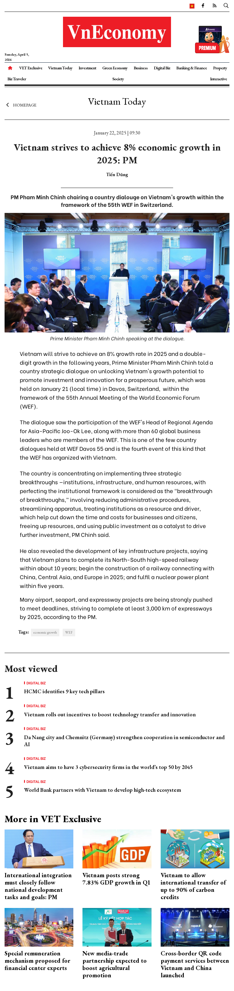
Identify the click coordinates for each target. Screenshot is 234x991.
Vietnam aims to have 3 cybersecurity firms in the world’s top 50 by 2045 (108, 766)
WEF (69, 632)
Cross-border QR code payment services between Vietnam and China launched (195, 964)
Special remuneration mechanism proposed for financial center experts (37, 960)
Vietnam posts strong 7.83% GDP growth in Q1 (116, 878)
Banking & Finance (191, 68)
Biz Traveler (16, 79)
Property (220, 68)
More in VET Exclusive (53, 818)
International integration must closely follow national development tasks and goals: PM (38, 886)
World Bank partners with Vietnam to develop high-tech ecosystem (102, 789)
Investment (87, 68)
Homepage (21, 105)
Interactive (218, 79)
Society (118, 79)
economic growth (45, 632)
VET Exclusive (30, 68)
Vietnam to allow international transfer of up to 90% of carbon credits (193, 886)
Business (141, 68)
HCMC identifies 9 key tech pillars (64, 691)
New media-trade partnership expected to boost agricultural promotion (114, 964)
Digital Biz (162, 68)
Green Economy (114, 68)
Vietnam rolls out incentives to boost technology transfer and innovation (110, 714)
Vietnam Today (60, 68)
